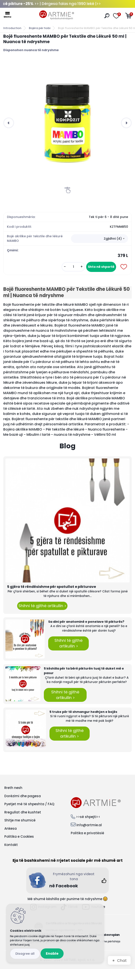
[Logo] (56, 15)
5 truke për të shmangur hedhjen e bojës (83, 712)
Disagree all (25, 953)
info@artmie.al (89, 825)
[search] (107, 15)
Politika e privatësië (87, 833)
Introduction (12, 28)
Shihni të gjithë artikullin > (42, 605)
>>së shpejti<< (88, 817)
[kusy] (73, 267)
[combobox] (99, 238)
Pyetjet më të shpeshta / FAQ (29, 804)
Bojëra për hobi (39, 28)
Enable (52, 953)
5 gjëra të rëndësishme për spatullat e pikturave (51, 586)
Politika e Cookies (19, 836)
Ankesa (10, 828)
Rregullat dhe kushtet (22, 812)
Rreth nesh (13, 787)
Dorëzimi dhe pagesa (22, 796)
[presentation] (8, 122)
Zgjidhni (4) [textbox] (113, 238)
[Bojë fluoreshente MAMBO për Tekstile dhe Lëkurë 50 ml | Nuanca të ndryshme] (67, 123)
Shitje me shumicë (20, 820)
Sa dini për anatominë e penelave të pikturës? (86, 621)
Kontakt (11, 844)
